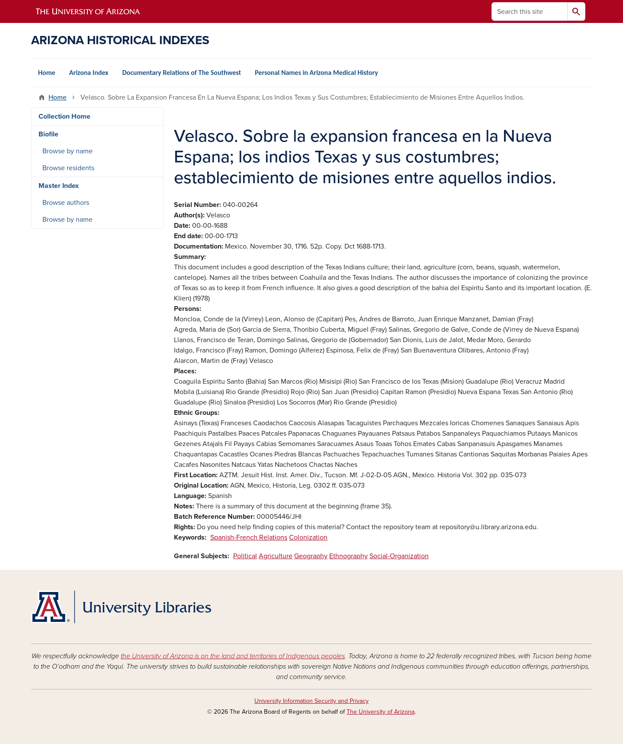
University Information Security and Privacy (311, 701)
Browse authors (65, 202)
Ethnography (348, 556)
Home (46, 72)
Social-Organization (399, 556)
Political (245, 556)
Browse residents (68, 168)
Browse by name (67, 151)
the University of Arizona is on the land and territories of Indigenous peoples (233, 656)
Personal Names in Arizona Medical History (316, 72)
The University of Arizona (380, 711)
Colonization (308, 537)
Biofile (48, 134)
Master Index (59, 185)
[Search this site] (529, 11)
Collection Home (64, 116)
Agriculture (275, 556)
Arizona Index (89, 72)
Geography (311, 556)
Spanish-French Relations (248, 537)
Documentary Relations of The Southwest (181, 72)
